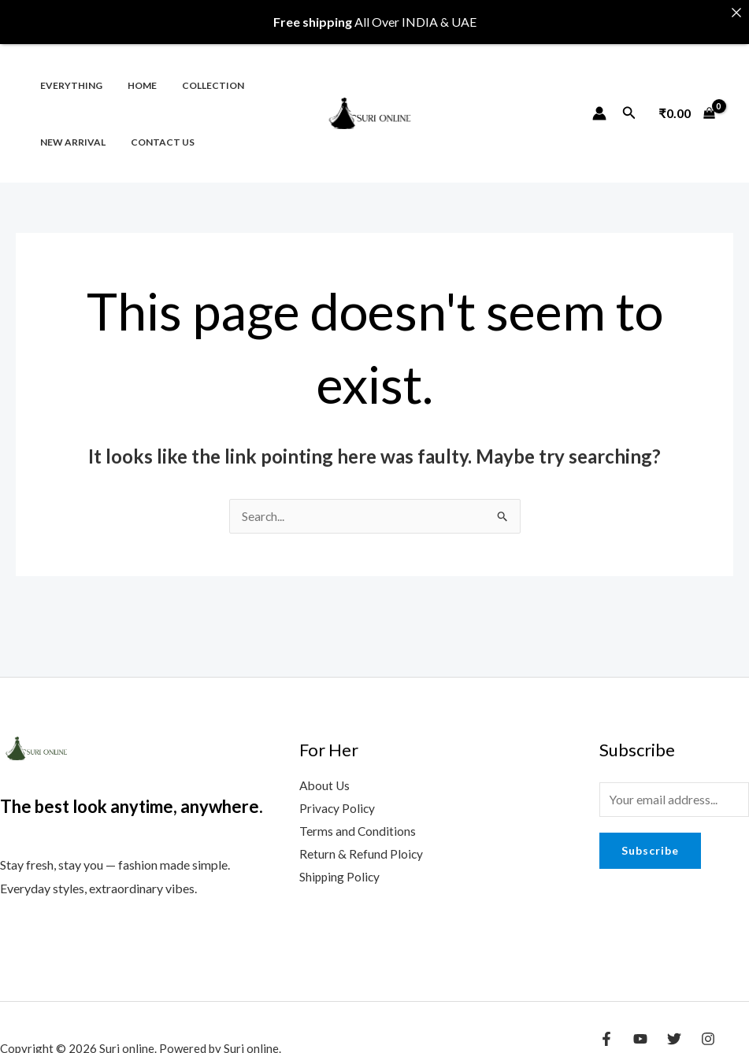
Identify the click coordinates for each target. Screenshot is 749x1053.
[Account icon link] (599, 101)
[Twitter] (674, 1027)
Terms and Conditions (358, 821)
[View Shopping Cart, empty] (686, 101)
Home (132, 73)
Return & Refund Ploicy (361, 844)
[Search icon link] (629, 101)
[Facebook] (606, 1027)
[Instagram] (708, 1027)
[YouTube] (640, 1027)
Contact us (153, 129)
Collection (197, 73)
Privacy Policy (337, 798)
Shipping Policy (340, 868)
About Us (325, 774)
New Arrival (69, 129)
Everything (68, 73)
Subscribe (650, 840)
